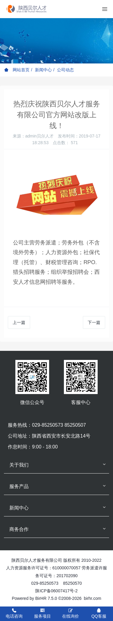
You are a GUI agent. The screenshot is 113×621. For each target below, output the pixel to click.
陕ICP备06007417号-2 (56, 590)
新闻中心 (43, 69)
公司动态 (65, 69)
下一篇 (94, 322)
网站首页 (17, 69)
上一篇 (19, 322)
